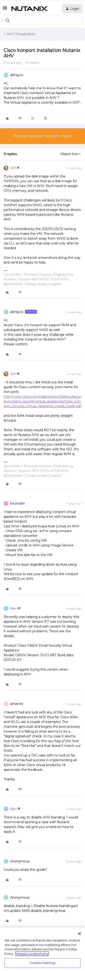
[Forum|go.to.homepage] (29, 8)
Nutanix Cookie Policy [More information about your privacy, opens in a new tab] (32, 954)
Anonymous (19, 861)
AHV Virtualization (21, 34)
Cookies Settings (42, 963)
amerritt (16, 704)
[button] (5, 10)
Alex (13, 608)
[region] (42, 949)
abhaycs (16, 75)
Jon (13, 168)
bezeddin (17, 503)
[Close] (80, 934)
